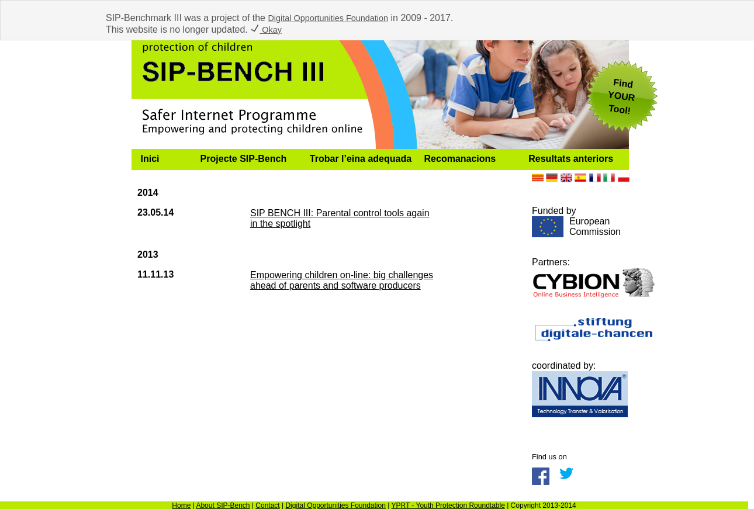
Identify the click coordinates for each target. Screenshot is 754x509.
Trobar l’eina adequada (360, 159)
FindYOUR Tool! (621, 96)
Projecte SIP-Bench (243, 159)
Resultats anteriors (570, 159)
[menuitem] (161, 159)
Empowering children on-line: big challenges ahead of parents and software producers (341, 280)
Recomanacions (460, 159)
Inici (150, 159)
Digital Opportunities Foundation (328, 18)
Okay (266, 29)
